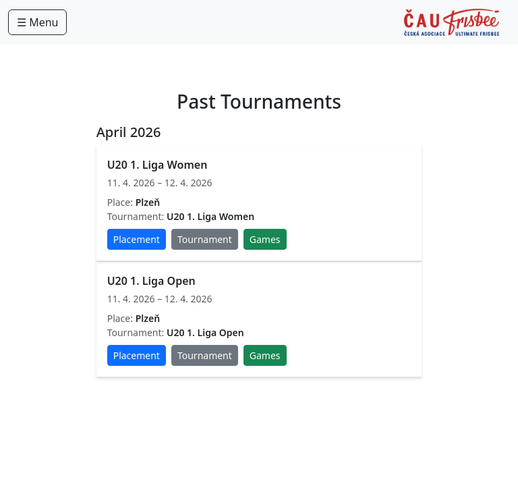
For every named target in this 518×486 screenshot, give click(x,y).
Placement (136, 239)
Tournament (204, 239)
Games (265, 239)
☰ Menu (37, 22)
